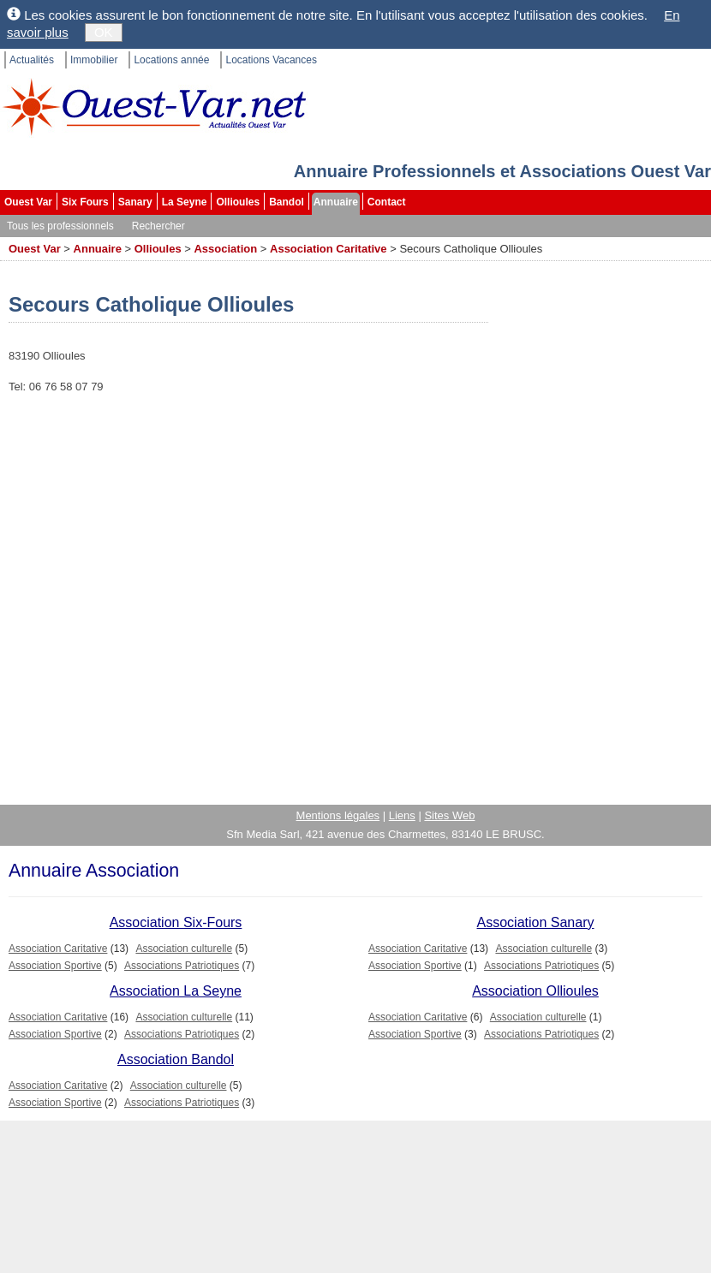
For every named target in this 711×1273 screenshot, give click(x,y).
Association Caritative (328, 248)
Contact (386, 202)
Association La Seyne (176, 991)
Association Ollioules (535, 991)
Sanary (135, 202)
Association (225, 248)
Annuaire (336, 202)
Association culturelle (183, 949)
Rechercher (158, 226)
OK (103, 32)
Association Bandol (175, 1059)
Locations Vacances (271, 60)
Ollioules (238, 202)
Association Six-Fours (176, 922)
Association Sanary (535, 922)
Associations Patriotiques (181, 966)
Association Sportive (55, 966)
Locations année (171, 60)
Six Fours (85, 202)
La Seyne (184, 202)
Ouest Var (28, 202)
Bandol (286, 202)
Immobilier (93, 60)
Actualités (31, 60)
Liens (402, 815)
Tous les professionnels (60, 226)
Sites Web (449, 815)
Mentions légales (338, 815)
